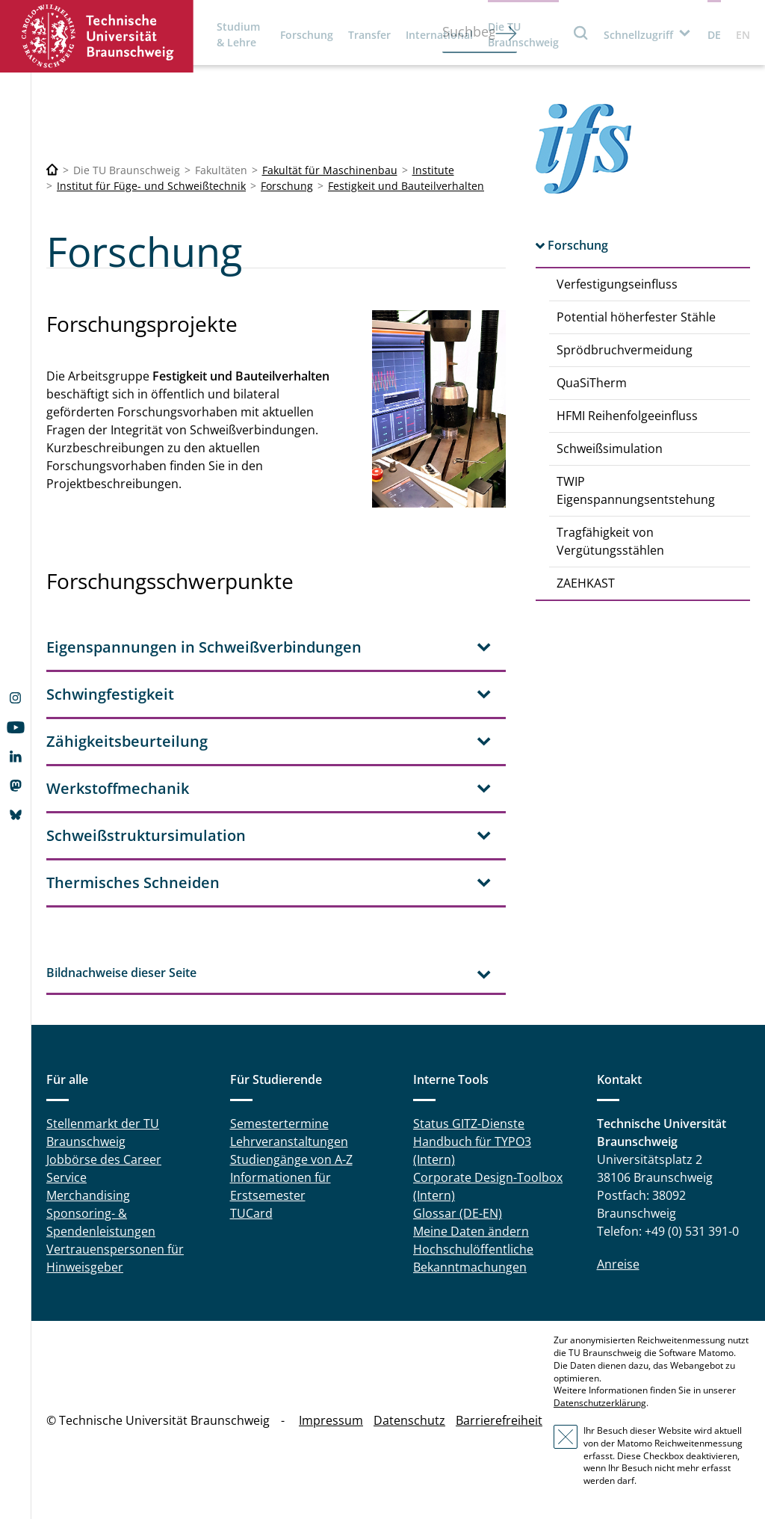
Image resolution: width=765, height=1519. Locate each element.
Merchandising (88, 1195)
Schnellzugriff (638, 35)
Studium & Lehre (238, 34)
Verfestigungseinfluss (617, 284)
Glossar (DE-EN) (457, 1213)
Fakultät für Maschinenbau (329, 170)
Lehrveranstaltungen (289, 1141)
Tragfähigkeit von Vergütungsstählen (610, 541)
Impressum (331, 1420)
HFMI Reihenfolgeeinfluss (627, 415)
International (439, 35)
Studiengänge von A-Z (291, 1159)
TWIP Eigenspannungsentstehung (636, 490)
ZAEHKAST (586, 583)
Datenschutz (409, 1420)
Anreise (618, 1264)
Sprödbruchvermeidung (625, 350)
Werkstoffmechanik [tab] (117, 788)
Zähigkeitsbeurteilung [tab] (127, 741)
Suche (581, 32)
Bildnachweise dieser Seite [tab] (121, 972)
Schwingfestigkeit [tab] (110, 694)
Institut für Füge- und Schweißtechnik (151, 186)
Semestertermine (279, 1123)
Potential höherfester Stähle (636, 317)
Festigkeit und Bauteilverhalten (406, 186)
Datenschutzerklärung (600, 1402)
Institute (433, 170)
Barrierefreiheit (499, 1420)
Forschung (306, 35)
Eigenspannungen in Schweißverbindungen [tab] (204, 647)
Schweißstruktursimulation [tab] (146, 835)
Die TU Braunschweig (523, 34)
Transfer (369, 35)
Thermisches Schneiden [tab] (133, 882)
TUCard (251, 1213)
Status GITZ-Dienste (468, 1123)
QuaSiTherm (592, 383)
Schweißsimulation (610, 448)
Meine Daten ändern (471, 1231)
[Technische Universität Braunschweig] (52, 170)
